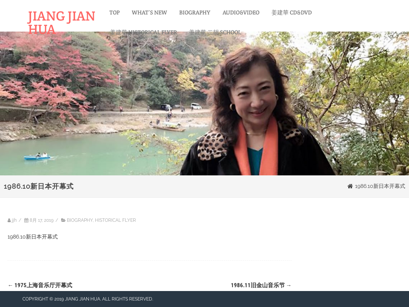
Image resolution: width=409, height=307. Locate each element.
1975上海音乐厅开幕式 (40, 285)
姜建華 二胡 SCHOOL (215, 32)
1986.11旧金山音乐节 (261, 285)
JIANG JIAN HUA (61, 22)
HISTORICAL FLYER (115, 220)
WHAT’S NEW (149, 12)
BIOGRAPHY (194, 12)
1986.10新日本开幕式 (33, 237)
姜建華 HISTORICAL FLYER (143, 32)
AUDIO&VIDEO (241, 12)
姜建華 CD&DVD (292, 12)
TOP (114, 12)
